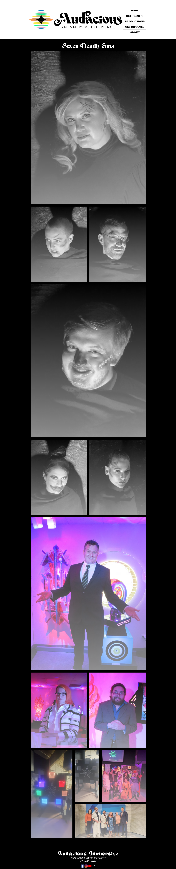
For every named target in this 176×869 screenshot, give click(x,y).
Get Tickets (135, 15)
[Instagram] (86, 866)
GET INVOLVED (134, 26)
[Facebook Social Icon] (82, 866)
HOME (135, 10)
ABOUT (135, 32)
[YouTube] (89, 866)
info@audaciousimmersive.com (88, 858)
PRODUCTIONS (135, 21)
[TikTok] (93, 866)
